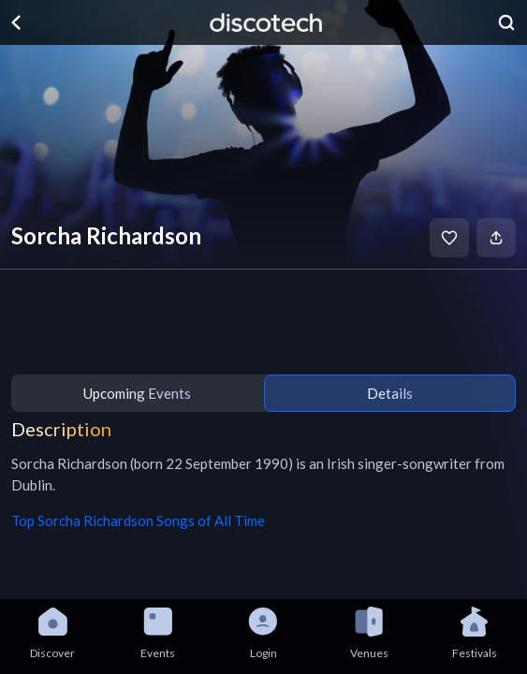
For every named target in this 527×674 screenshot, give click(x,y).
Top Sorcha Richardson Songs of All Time (138, 520)
